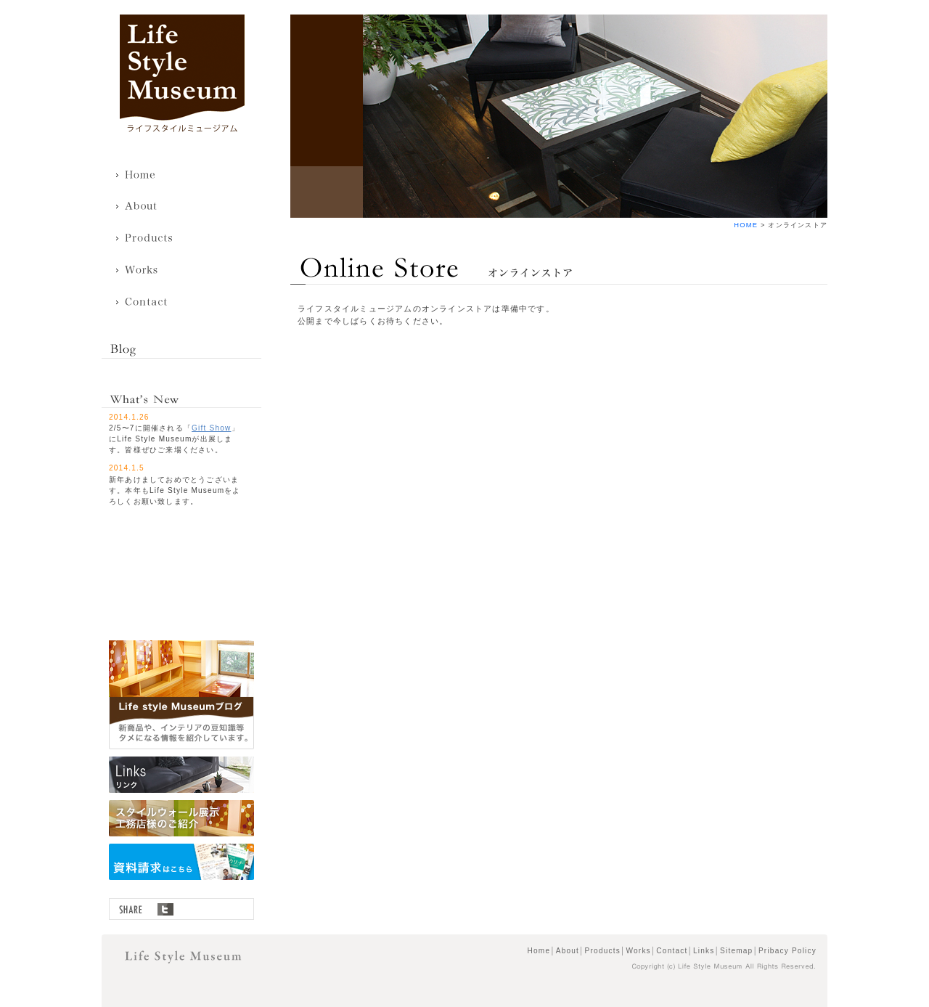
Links (704, 951)
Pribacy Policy (787, 951)
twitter (165, 909)
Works (144, 271)
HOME (746, 225)
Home (144, 175)
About (144, 207)
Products (144, 239)
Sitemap (736, 951)
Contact (144, 303)
